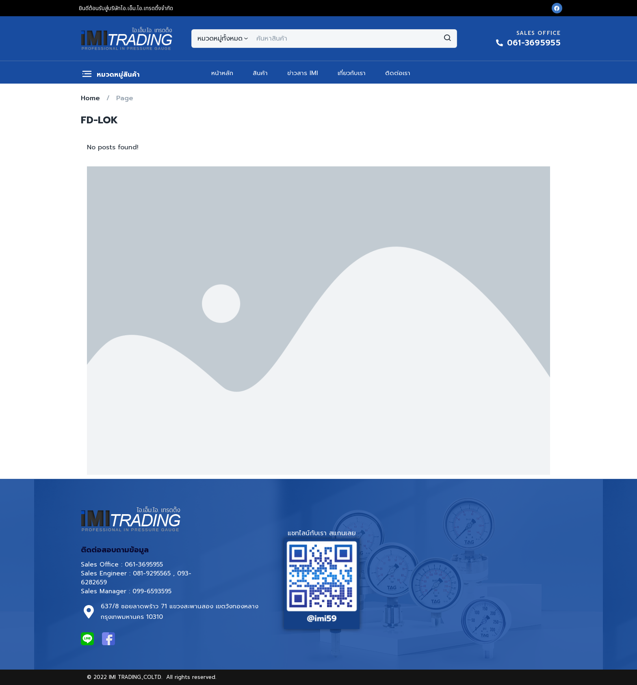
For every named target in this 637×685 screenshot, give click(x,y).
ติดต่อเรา (397, 73)
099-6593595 (153, 591)
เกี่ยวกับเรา (352, 73)
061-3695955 (144, 564)
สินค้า (260, 73)
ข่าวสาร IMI (302, 73)
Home (90, 98)
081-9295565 (152, 573)
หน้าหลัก (222, 73)
